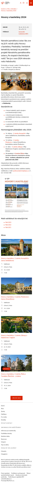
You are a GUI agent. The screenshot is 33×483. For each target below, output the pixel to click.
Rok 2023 (8, 222)
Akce (2, 408)
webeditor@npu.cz (6, 478)
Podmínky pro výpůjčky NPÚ (16, 476)
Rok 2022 (8, 225)
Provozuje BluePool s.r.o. (7, 480)
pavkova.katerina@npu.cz (22, 171)
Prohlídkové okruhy (6, 433)
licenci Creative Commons (12, 461)
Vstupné (3, 441)
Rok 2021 (8, 227)
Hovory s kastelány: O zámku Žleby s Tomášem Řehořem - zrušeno (13, 374)
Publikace (4, 413)
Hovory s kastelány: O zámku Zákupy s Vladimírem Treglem (14, 336)
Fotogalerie (4, 453)
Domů (2, 405)
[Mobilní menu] (31, 3)
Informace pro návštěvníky (8, 430)
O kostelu (3, 450)
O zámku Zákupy (17, 147)
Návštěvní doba (5, 435)
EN (27, 3)
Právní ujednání (5, 472)
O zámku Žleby (19, 153)
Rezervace (4, 438)
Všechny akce (16, 397)
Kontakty (3, 419)
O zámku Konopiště (19, 133)
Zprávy (3, 411)
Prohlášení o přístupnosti (18, 472)
